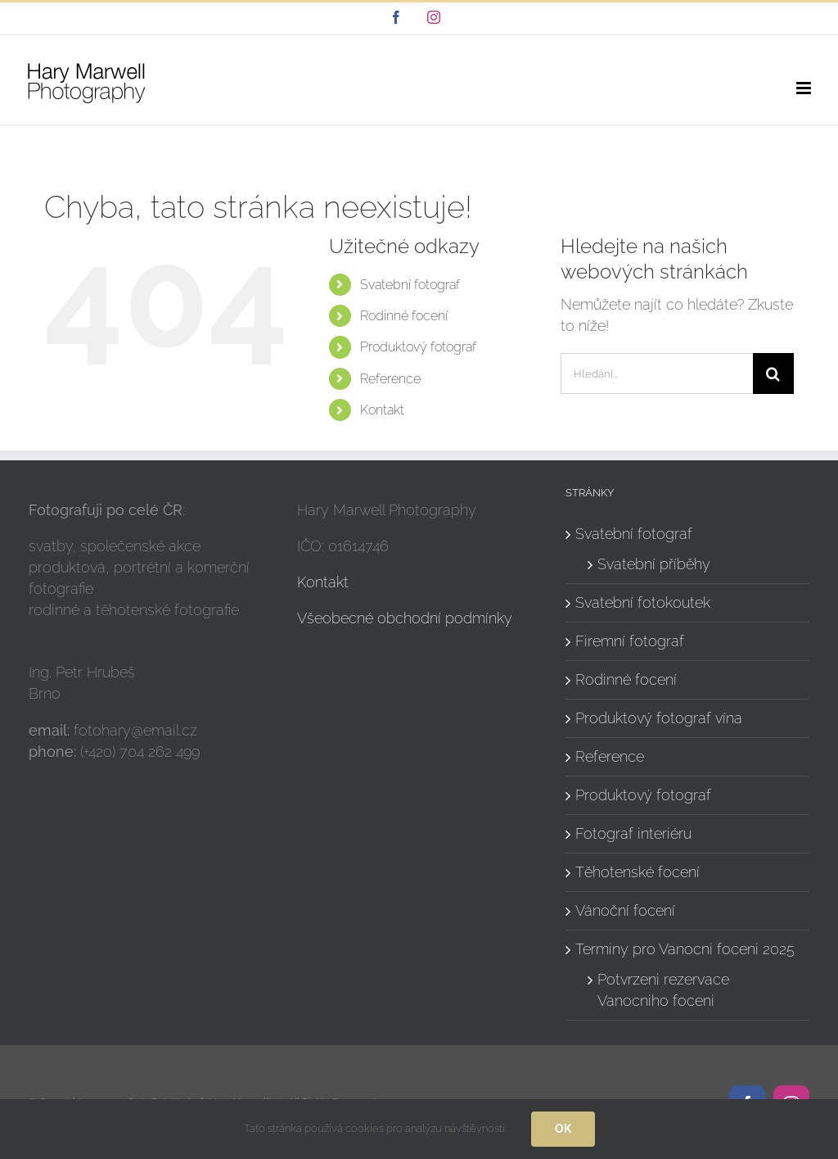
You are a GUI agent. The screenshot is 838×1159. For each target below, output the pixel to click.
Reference (390, 379)
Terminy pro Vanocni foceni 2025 (685, 949)
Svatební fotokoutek (642, 602)
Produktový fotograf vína (658, 718)
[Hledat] (773, 373)
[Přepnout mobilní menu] (804, 88)
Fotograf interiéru (633, 833)
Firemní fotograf (629, 641)
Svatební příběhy (653, 564)
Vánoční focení (625, 910)
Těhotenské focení (637, 872)
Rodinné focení (404, 316)
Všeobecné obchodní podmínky (404, 618)
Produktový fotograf (418, 347)
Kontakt (382, 410)
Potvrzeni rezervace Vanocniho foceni (663, 990)
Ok (563, 1128)
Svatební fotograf (410, 284)
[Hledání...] (657, 373)
